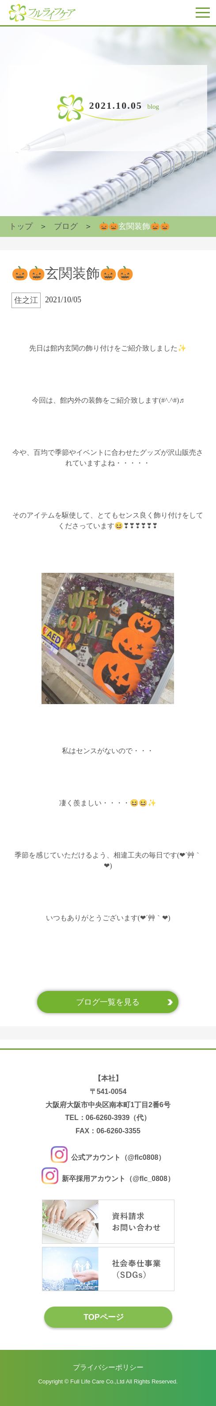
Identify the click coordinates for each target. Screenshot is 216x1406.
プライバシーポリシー (108, 1367)
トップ (21, 226)
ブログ (66, 226)
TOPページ (103, 1316)
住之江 (26, 300)
